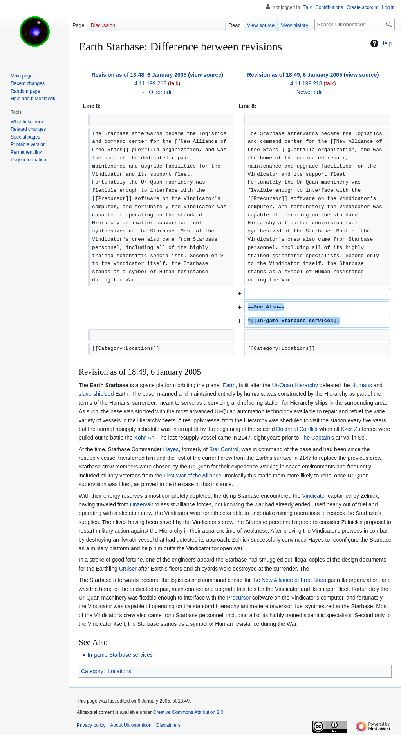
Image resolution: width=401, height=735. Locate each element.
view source (205, 75)
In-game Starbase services (120, 655)
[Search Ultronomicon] (354, 24)
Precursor (239, 597)
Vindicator (314, 496)
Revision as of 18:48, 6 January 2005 (139, 75)
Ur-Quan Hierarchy (295, 385)
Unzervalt (141, 504)
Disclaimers (168, 725)
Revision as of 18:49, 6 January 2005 (294, 75)
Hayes (171, 449)
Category (92, 671)
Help (380, 43)
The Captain (315, 437)
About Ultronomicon (130, 725)
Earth (228, 385)
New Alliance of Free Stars (294, 580)
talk (174, 83)
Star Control (223, 449)
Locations (119, 671)
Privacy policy (91, 725)
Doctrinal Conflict (297, 429)
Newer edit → (313, 92)
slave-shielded (96, 394)
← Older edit (157, 92)
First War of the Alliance (192, 475)
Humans (362, 385)
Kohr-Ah (144, 437)
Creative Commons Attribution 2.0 (188, 712)
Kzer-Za (350, 429)
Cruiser (128, 569)
